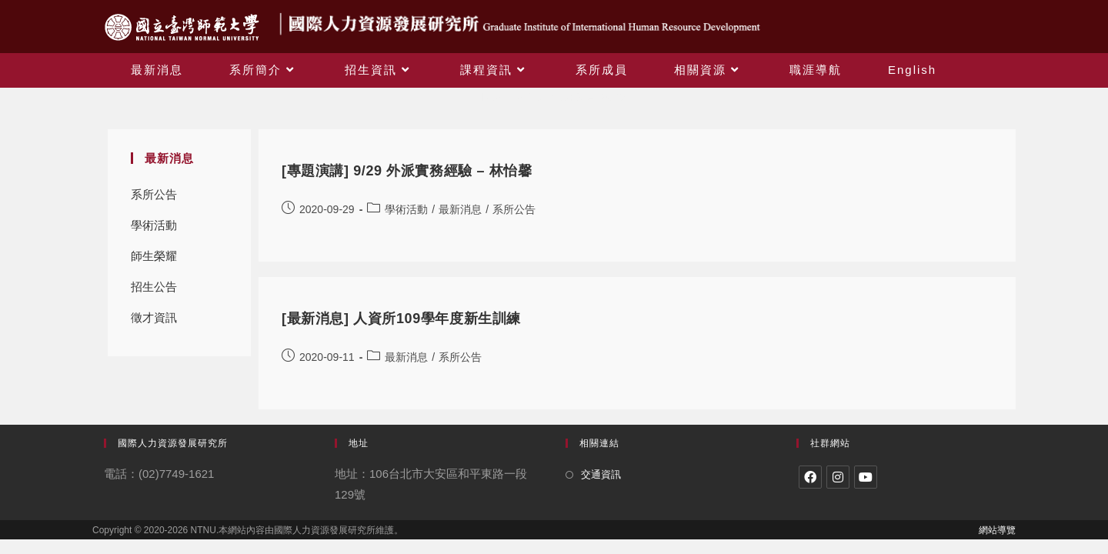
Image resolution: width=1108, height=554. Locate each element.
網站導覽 (997, 530)
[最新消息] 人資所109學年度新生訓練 (401, 318)
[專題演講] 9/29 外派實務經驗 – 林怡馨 (407, 171)
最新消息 (460, 209)
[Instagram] (837, 477)
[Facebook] (810, 477)
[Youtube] (865, 477)
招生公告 (154, 286)
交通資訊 (601, 474)
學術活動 (154, 225)
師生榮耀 (154, 255)
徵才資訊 (154, 317)
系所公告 (154, 194)
